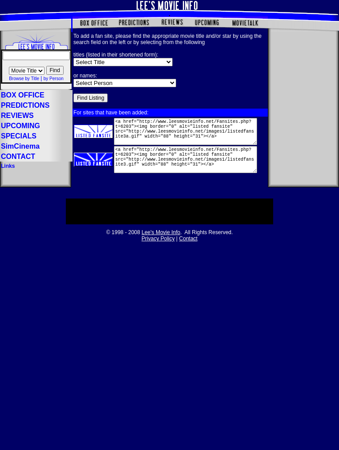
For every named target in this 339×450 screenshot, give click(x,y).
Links (8, 166)
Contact (188, 245)
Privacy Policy (158, 245)
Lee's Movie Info (160, 238)
